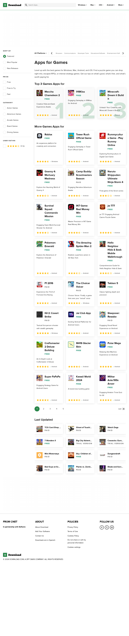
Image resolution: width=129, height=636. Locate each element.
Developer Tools (83, 53)
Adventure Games (12, 114)
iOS (100, 5)
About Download (41, 527)
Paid (6, 94)
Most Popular (10, 62)
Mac (92, 5)
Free (7, 82)
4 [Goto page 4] (56, 409)
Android (110, 5)
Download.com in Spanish (45, 540)
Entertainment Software (115, 53)
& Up (14, 146)
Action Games (10, 108)
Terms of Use (73, 531)
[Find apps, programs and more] (50, 5)
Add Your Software (42, 531)
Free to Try (9, 88)
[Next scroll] (123, 53)
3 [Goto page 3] (50, 409)
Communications (70, 53)
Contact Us (39, 536)
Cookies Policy (73, 536)
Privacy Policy (73, 527)
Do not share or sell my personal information (77, 541)
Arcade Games (11, 120)
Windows (81, 5)
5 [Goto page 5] (63, 409)
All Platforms (41, 53)
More (121, 5)
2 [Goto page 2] (43, 409)
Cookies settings (74, 547)
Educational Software (98, 53)
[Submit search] (26, 5)
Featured (8, 56)
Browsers (59, 53)
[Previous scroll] (52, 53)
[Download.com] (12, 5)
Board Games (10, 126)
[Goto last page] (121, 408)
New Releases (10, 68)
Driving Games (11, 132)
